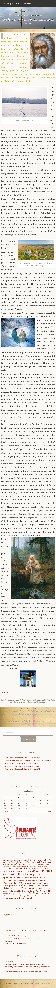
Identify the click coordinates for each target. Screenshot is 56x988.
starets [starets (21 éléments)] (5, 894)
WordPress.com (27, 986)
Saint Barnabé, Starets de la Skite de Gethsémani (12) (22, 769)
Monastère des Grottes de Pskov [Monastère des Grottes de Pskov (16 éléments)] (37, 866)
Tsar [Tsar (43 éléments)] (17, 896)
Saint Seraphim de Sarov (17, 700)
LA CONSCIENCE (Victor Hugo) (16, 936)
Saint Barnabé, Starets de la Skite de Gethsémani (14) (22, 758)
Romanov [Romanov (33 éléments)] (41, 878)
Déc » (50, 811)
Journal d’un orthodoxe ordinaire (29, 931)
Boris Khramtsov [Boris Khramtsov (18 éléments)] (36, 860)
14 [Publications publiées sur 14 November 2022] (12, 803)
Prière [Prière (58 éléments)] (17, 877)
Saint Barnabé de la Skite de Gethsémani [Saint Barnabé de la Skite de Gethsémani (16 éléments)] (26, 880)
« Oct (6, 811)
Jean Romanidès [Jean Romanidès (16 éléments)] (31, 865)
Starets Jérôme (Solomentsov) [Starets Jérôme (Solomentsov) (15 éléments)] (18, 894)
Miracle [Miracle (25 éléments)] (23, 867)
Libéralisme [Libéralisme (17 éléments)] (16, 866)
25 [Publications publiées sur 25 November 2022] (40, 806)
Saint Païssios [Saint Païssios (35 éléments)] (36, 889)
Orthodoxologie (29, 956)
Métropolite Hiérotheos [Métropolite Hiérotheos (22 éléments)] (43, 868)
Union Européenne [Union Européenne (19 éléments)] (9, 898)
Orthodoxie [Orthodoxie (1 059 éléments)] (23, 874)
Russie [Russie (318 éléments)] (7, 880)
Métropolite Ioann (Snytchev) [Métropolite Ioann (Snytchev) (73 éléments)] (18, 871)
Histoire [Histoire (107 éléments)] (20, 864)
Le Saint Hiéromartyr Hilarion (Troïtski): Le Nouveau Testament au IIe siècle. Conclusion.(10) (28, 711)
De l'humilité (9, 962)
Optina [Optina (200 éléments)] (47, 870)
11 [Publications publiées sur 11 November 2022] (40, 800)
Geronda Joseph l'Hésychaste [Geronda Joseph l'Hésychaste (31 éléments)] (39, 862)
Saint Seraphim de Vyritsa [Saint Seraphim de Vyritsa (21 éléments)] (19, 891)
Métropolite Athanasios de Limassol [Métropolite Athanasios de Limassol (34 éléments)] (18, 868)
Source (4, 692)
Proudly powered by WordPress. (19, 983)
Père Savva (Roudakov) (18, 702)
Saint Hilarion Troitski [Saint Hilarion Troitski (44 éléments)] (38, 883)
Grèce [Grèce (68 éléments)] (6, 864)
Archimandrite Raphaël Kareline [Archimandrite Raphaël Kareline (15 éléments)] (13, 860)
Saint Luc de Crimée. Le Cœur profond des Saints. (22, 766)
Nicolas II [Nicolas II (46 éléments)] (38, 871)
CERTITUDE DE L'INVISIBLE (15, 944)
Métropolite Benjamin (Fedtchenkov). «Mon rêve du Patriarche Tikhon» (28, 721)
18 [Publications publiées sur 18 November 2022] (40, 803)
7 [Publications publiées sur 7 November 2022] (11, 800)
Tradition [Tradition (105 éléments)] (34, 893)
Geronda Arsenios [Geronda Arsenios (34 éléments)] (18, 862)
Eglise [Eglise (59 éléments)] (46, 860)
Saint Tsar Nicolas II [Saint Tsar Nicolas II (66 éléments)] (39, 891)
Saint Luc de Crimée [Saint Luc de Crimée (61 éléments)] (38, 886)
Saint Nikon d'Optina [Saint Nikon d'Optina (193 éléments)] (16, 888)
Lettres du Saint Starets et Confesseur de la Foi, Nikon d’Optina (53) (28, 760)
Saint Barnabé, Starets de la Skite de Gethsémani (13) (22, 763)
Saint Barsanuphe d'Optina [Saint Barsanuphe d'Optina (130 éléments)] (24, 882)
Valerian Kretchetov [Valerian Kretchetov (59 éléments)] (27, 898)
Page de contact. (10, 915)
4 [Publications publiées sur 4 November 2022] (40, 797)
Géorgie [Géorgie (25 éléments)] (13, 865)
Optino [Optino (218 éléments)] (8, 874)
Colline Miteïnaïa (39, 700)
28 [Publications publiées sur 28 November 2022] (12, 809)
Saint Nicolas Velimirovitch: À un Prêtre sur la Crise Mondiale (26, 972)
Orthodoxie (50, 700)
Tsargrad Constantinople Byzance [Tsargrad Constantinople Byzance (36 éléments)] (34, 896)
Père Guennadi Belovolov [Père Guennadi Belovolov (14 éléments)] (29, 877)
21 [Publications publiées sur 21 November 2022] (12, 806)
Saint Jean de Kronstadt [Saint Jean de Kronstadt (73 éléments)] (15, 886)
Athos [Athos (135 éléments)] (27, 859)
